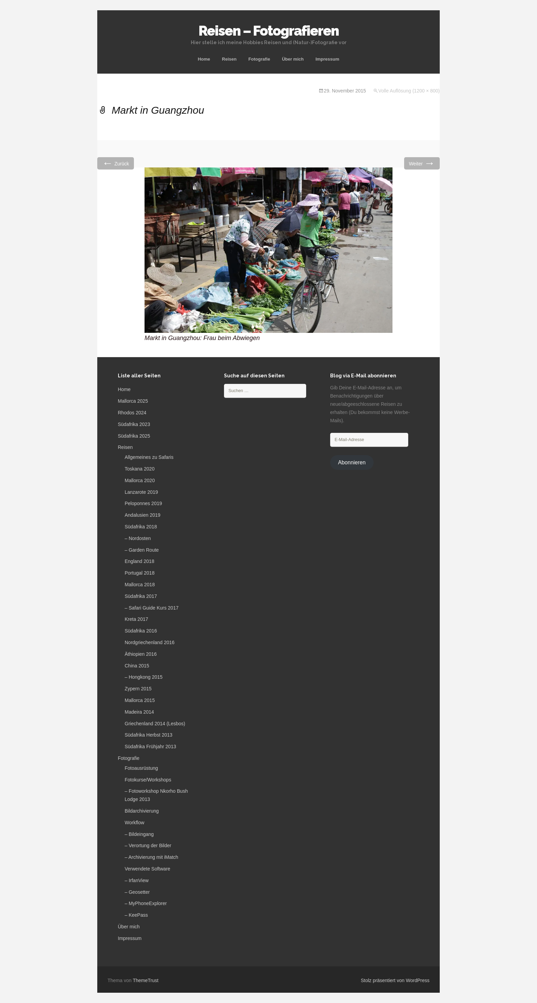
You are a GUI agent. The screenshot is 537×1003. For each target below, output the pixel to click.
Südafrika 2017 (141, 596)
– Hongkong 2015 (144, 677)
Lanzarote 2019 (141, 492)
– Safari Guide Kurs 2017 (151, 608)
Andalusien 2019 (142, 515)
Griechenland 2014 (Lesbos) (155, 723)
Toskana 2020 (139, 469)
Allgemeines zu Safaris (149, 457)
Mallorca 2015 (140, 700)
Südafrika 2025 (134, 436)
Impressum (327, 59)
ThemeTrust (146, 980)
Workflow (134, 822)
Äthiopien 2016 (141, 654)
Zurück (115, 163)
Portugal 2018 (139, 573)
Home (204, 59)
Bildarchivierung (142, 811)
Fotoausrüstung (141, 768)
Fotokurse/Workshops (148, 779)
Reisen (229, 59)
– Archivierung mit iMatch (151, 857)
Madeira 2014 (139, 712)
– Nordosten (138, 538)
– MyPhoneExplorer (146, 903)
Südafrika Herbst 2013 (148, 735)
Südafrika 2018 (141, 526)
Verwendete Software (147, 869)
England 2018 (139, 561)
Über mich (293, 59)
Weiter (422, 163)
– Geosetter (137, 892)
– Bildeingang (139, 834)
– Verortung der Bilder (148, 845)
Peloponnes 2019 (143, 503)
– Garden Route (142, 550)
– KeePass (136, 915)
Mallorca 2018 (140, 584)
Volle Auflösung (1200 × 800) (409, 90)
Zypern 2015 (138, 688)
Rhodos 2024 (132, 412)
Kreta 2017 (136, 619)
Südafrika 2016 (141, 631)
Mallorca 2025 (133, 401)
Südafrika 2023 (134, 424)
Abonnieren (352, 462)
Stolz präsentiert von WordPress (395, 980)
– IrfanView (137, 880)
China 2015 (137, 665)
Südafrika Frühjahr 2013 (150, 746)
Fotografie (259, 59)
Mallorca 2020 (140, 480)
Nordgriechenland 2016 (150, 642)
